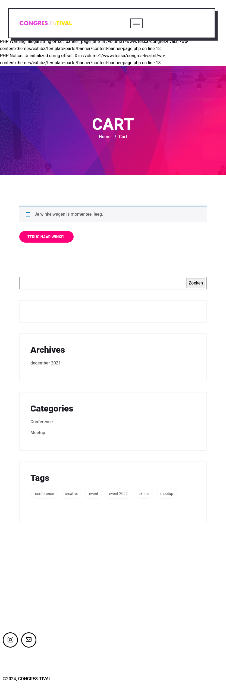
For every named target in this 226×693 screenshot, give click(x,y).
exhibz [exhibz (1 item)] (144, 494)
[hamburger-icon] (136, 23)
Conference (41, 422)
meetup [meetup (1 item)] (166, 494)
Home (105, 137)
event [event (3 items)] (93, 494)
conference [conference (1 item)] (44, 494)
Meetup (37, 433)
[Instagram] (10, 640)
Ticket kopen (178, 23)
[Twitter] (28, 640)
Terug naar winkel (46, 237)
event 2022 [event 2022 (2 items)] (118, 494)
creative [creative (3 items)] (71, 494)
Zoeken (196, 283)
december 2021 (45, 363)
